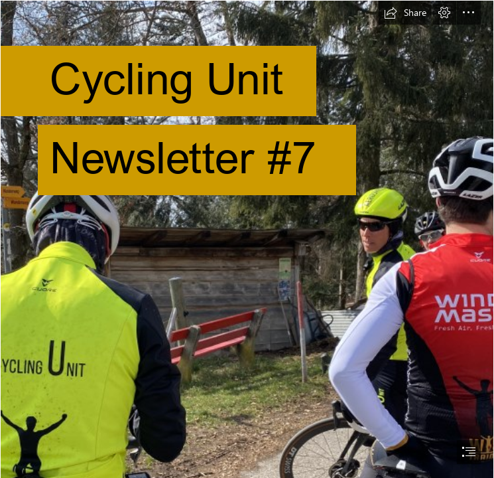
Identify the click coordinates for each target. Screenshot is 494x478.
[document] (247, 239)
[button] (405, 13)
